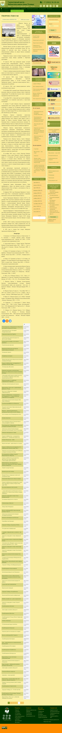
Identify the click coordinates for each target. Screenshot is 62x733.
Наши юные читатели (38, 42)
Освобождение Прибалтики (9, 649)
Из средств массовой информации (51, 202)
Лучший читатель (42, 715)
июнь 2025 (36, 211)
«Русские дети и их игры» (38, 124)
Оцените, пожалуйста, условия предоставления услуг (53, 131)
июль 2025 (36, 209)
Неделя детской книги (38, 40)
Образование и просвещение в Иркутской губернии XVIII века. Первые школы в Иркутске (11, 464)
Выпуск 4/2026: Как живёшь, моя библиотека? (37, 95)
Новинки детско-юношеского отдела (11, 631)
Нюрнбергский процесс (8, 521)
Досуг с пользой (5, 11)
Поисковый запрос (53, 19)
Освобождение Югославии (8, 646)
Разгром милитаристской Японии (10, 517)
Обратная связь (47, 721)
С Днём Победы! (37, 83)
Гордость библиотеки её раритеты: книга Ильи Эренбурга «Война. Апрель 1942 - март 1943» (12, 483)
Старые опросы (52, 219)
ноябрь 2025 (37, 198)
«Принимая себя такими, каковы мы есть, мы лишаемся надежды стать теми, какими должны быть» (12, 377)
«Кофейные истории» (7, 355)
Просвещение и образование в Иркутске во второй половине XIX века (39, 119)
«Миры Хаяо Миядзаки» (7, 506)
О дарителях (18, 714)
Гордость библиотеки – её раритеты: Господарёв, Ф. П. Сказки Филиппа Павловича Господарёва (11, 396)
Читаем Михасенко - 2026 (8, 439)
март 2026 (36, 187)
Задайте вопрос (54, 710)
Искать (52, 30)
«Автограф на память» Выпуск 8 (9, 667)
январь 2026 (36, 193)
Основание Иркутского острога (10, 499)
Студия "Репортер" (42, 717)
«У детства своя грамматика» (9, 584)
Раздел (50, 23)
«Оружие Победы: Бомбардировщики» (11, 564)
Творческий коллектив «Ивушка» (38, 50)
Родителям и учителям (32, 8)
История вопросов (53, 155)
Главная (1, 9)
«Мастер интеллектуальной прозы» (10, 384)
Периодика (51, 177)
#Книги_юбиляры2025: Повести (9, 635)
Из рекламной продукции (52, 208)
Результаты (51, 220)
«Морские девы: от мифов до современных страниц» (38, 138)
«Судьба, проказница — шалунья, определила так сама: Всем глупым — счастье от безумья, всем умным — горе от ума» (39, 169)
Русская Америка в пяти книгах (9, 487)
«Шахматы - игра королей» (8, 675)
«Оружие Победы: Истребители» (10, 591)
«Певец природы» (6, 620)
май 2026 (36, 182)
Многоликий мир (37, 63)
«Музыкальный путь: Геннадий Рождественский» (38, 113)
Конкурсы (40, 714)
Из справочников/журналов (53, 205)
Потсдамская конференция (9, 528)
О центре (6, 8)
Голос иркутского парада (39, 98)
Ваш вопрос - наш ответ (38, 152)
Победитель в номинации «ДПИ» (37, 46)
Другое (50, 214)
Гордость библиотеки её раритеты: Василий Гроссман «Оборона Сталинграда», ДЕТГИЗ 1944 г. (10, 459)
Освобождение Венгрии (8, 613)
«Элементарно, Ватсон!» (7, 503)
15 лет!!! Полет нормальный (36, 37)
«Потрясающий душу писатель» (9, 624)
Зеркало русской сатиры (8, 471)
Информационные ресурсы (53, 159)
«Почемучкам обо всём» (8, 366)
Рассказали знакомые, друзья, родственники (53, 192)
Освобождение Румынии (8, 627)
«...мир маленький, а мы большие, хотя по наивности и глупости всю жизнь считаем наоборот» (12, 492)
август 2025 (36, 206)
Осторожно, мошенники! (17, 10)
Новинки (23, 8)
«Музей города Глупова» (8, 467)
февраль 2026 (37, 190)
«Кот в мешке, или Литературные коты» (11, 414)
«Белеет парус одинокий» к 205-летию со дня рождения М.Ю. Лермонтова (39, 160)
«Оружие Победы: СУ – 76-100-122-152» (11, 689)
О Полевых (17, 713)
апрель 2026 (36, 185)
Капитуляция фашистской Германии (10, 572)
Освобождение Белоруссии (9, 653)
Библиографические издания (53, 171)
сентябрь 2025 (37, 203)
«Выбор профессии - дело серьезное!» (11, 598)
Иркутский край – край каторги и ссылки (12, 443)
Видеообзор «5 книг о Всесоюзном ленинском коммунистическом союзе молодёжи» (11, 577)
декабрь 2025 (37, 195)
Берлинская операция (7, 588)
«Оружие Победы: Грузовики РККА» (10, 524)
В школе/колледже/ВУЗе (53, 198)
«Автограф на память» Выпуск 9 (9, 609)
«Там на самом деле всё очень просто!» (39, 27)
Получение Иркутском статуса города (11, 478)
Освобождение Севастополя (9, 686)
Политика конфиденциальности (51, 719)
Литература (51, 175)
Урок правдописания (38, 86)
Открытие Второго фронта (8, 671)
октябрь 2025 (37, 201)
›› (39, 217)
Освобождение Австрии (8, 606)
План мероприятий (15, 8)
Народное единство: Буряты (9, 334)
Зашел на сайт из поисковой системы (53, 211)
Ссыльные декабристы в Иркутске (10, 403)
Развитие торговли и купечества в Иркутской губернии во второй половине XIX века (12, 372)
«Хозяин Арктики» (6, 418)
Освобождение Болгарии (8, 638)
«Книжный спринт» (6, 352)
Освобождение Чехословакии (9, 568)
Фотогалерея (42, 8)
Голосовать (53, 217)
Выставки (49, 8)
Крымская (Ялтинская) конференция (11, 595)
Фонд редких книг (53, 180)
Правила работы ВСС (53, 162)
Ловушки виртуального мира (9, 432)
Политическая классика (8, 345)
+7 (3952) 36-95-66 (51, 2)
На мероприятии (53, 195)
